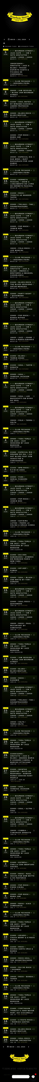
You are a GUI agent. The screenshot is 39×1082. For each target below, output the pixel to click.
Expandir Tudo (26, 46)
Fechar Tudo (10, 46)
